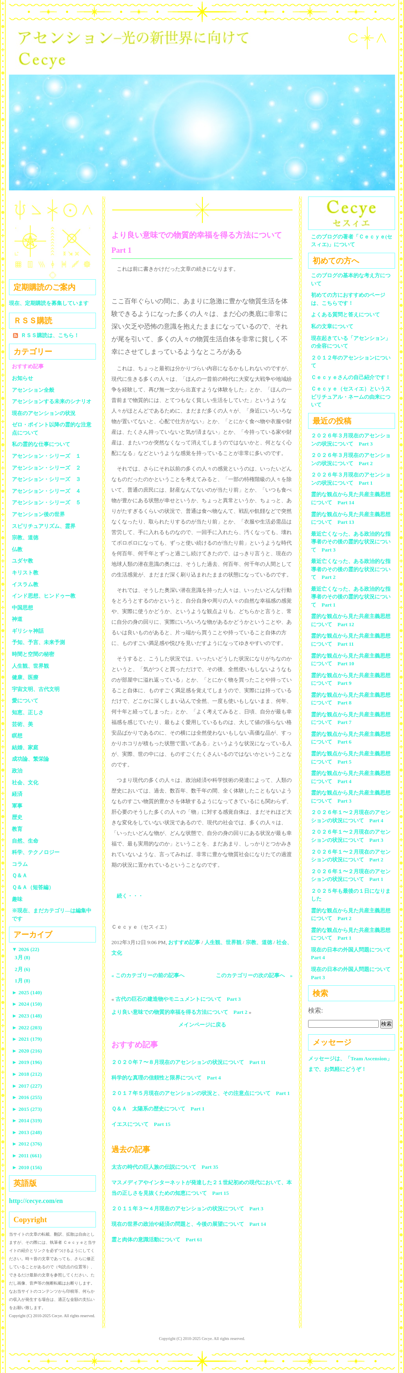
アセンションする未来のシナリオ (51, 401)
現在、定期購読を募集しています (49, 303)
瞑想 (17, 736)
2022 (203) (27, 1027)
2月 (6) (22, 969)
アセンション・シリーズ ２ (46, 468)
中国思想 (22, 608)
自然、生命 (25, 841)
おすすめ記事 (184, 942)
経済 (17, 794)
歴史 (17, 817)
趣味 (17, 899)
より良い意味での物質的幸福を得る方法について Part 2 (179, 1012)
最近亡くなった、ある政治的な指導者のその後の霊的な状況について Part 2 (351, 569)
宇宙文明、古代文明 (36, 689)
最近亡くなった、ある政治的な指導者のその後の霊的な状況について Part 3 (351, 542)
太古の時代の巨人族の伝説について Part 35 (164, 1167)
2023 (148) (27, 1016)
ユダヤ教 (22, 561)
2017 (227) (27, 1086)
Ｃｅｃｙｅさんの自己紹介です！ (351, 377)
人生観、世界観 (223, 942)
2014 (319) (27, 1120)
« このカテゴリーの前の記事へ (147, 975)
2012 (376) (27, 1144)
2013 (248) (27, 1132)
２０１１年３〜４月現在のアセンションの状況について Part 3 (187, 1208)
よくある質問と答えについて (345, 314)
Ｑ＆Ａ (22, 875)
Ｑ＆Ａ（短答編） (33, 887)
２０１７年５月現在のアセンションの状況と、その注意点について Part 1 (200, 1093)
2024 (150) (27, 1004)
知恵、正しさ (28, 712)
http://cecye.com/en (36, 1200)
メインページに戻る (202, 1025)
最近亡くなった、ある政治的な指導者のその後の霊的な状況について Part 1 (351, 597)
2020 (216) (27, 1051)
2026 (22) (25, 949)
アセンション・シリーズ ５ (46, 502)
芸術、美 (22, 724)
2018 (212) (27, 1074)
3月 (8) (22, 957)
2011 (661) (27, 1155)
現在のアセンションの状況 (43, 413)
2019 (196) (27, 1062)
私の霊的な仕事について (41, 444)
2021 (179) (27, 1039)
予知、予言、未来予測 (38, 642)
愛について (25, 701)
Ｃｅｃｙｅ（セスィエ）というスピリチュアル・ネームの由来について (351, 397)
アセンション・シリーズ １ (46, 456)
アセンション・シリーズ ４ (46, 491)
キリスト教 (25, 573)
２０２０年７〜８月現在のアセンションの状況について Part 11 (188, 1062)
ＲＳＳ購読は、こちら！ (50, 335)
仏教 (17, 549)
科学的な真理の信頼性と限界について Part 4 (166, 1078)
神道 (17, 619)
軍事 (17, 806)
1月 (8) (22, 981)
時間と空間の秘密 (33, 654)
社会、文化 (25, 782)
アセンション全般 (33, 390)
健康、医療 (25, 677)
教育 (17, 829)
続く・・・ (130, 896)
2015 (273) (27, 1109)
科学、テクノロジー (36, 852)
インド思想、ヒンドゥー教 (43, 596)
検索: (315, 1010)
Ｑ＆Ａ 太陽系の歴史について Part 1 (157, 1109)
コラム (20, 864)
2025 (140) (27, 992)
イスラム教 (25, 584)
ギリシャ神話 (28, 631)
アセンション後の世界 (38, 514)
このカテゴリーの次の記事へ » (254, 975)
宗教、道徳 (259, 942)
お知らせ (22, 378)
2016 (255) (27, 1097)
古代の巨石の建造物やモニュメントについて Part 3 (178, 999)
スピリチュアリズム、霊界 (43, 526)
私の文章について (332, 326)
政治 (17, 771)
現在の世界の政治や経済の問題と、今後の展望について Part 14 (188, 1224)
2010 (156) (27, 1167)
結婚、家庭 (25, 747)
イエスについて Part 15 (141, 1124)
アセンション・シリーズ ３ (46, 479)
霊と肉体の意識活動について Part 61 (156, 1239)
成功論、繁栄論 (30, 759)
